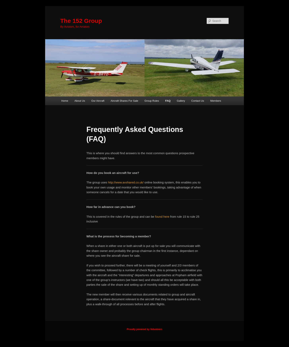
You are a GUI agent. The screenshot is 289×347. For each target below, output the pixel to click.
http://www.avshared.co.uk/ (126, 182)
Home (64, 100)
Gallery (181, 100)
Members (215, 100)
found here (162, 216)
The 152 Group (81, 21)
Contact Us (197, 100)
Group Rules (151, 100)
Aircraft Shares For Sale (124, 100)
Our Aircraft (97, 100)
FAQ (168, 100)
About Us (79, 100)
